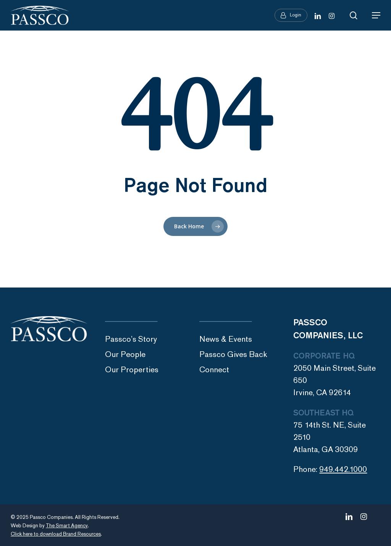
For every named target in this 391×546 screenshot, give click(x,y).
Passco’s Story (131, 339)
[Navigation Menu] (376, 15)
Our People (125, 354)
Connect (214, 370)
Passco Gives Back (233, 354)
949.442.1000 (343, 469)
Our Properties (131, 370)
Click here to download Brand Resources (56, 534)
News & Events (225, 339)
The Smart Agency (67, 526)
